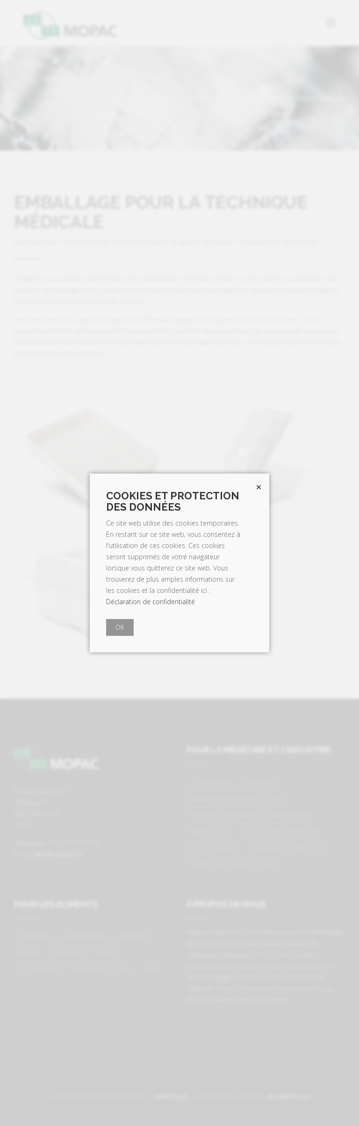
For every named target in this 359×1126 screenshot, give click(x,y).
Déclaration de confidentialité (150, 601)
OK (119, 627)
